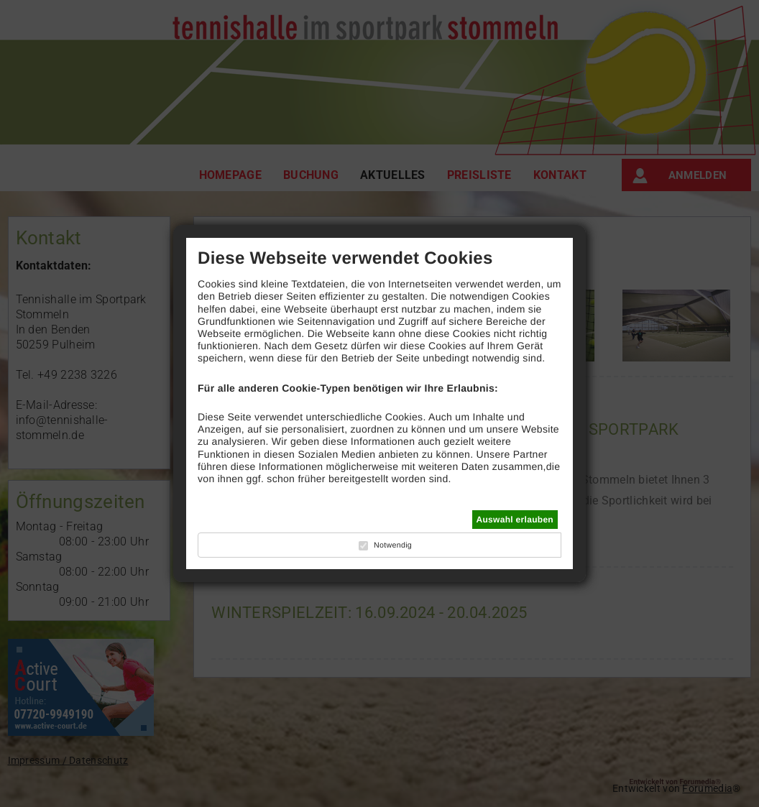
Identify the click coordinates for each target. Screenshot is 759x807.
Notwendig (393, 545)
